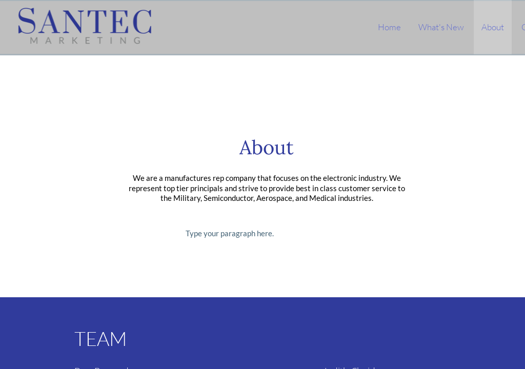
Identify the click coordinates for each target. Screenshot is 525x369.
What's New (441, 27)
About (492, 27)
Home (389, 27)
